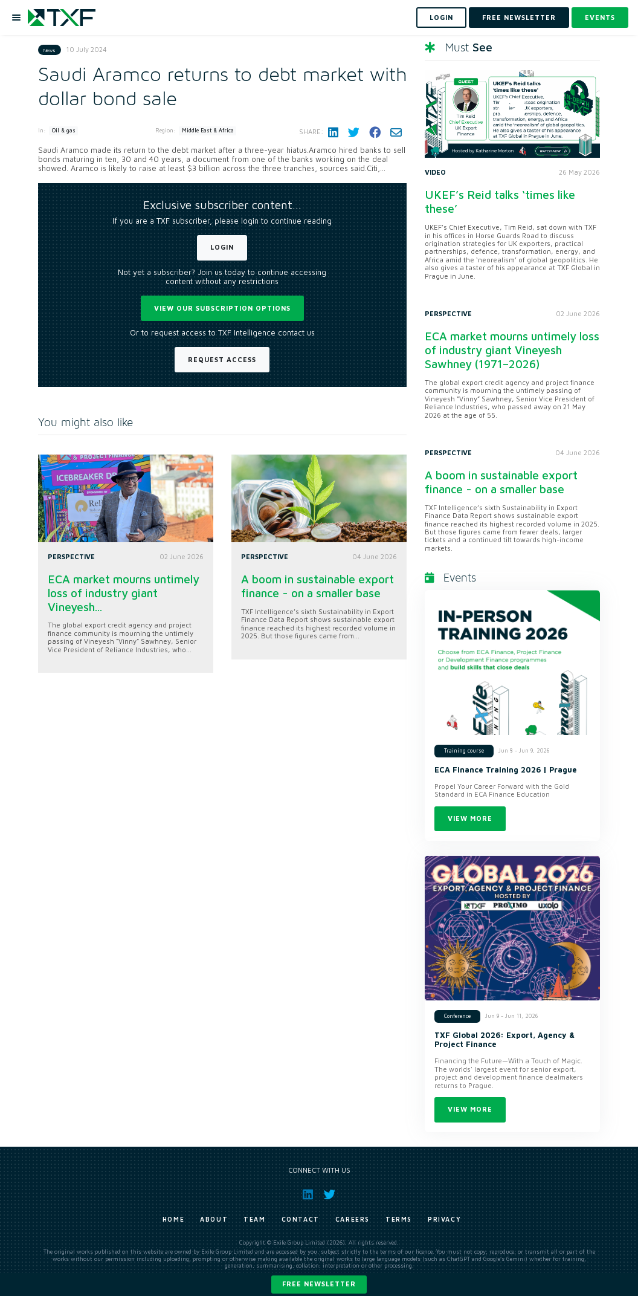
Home (173, 1219)
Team (254, 1219)
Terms (398, 1219)
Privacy (444, 1219)
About (214, 1219)
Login (222, 247)
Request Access (222, 359)
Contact (301, 1219)
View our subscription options (222, 308)
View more (470, 818)
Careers (352, 1219)
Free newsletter (319, 1284)
